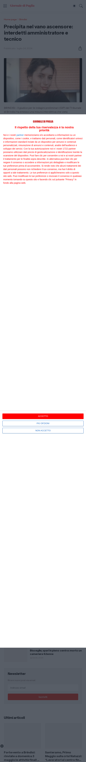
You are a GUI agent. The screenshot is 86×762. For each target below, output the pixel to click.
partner (20, 135)
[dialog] (43, 381)
